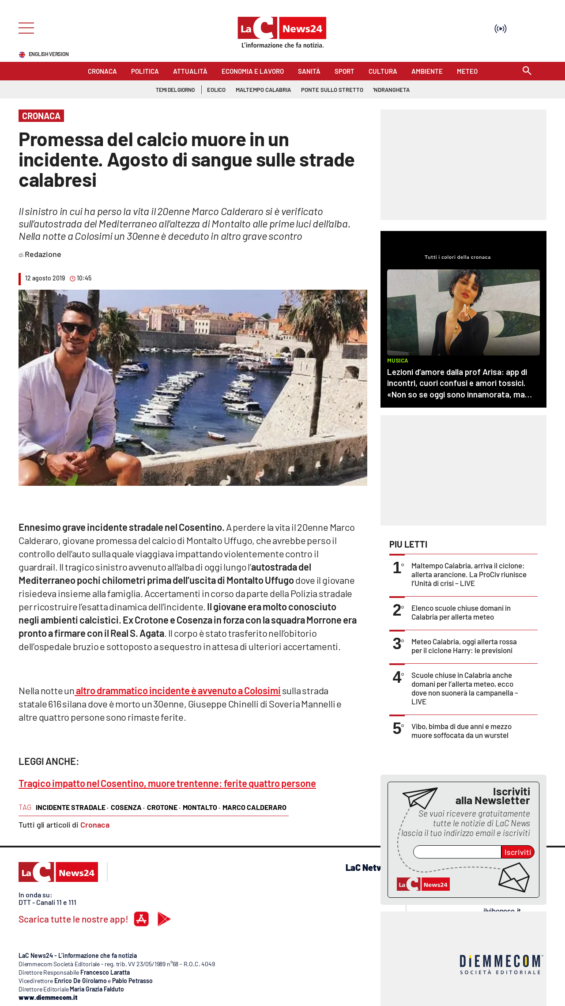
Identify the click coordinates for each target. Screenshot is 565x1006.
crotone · (164, 807)
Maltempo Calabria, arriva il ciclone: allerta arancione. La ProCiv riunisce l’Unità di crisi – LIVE (469, 574)
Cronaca (94, 824)
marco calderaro (254, 807)
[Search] (527, 71)
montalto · (201, 807)
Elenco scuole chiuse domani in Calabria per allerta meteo (461, 612)
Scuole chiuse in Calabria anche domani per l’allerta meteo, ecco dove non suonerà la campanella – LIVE (464, 688)
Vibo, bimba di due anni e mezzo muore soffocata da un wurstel (461, 730)
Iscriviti (518, 852)
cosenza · (128, 807)
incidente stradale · (72, 807)
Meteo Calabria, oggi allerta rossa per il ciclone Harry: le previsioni (464, 645)
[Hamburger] (24, 27)
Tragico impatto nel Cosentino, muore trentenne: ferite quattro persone (167, 783)
